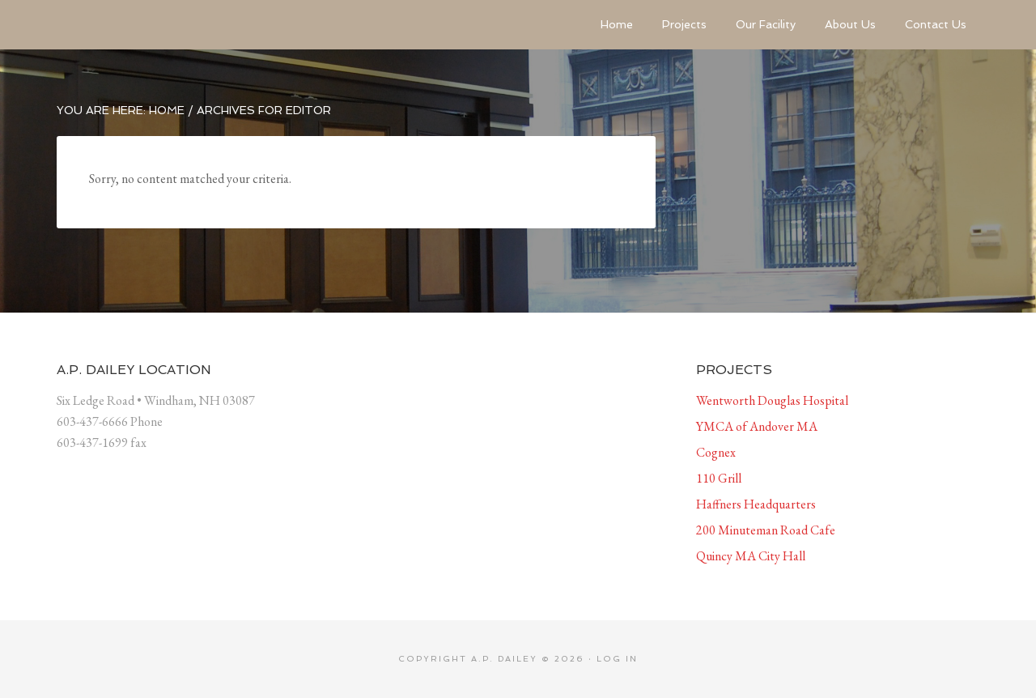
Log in (617, 658)
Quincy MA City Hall (750, 555)
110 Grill (718, 478)
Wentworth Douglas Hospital (772, 400)
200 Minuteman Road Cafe (765, 529)
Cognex (716, 452)
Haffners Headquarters (756, 504)
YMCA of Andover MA (756, 426)
